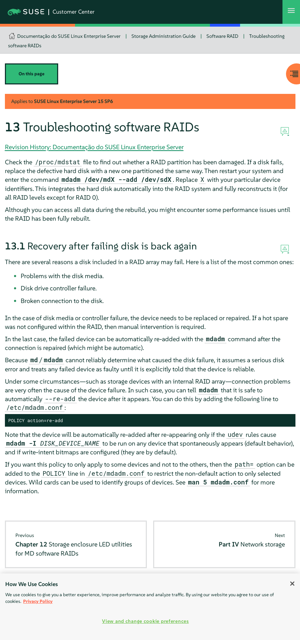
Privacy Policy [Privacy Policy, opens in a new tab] (38, 601)
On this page (32, 74)
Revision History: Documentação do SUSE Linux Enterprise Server (94, 147)
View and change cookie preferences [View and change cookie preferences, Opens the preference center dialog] (145, 621)
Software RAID (222, 36)
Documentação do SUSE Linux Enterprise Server (69, 36)
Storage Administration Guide (163, 36)
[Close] (292, 583)
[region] (150, 606)
